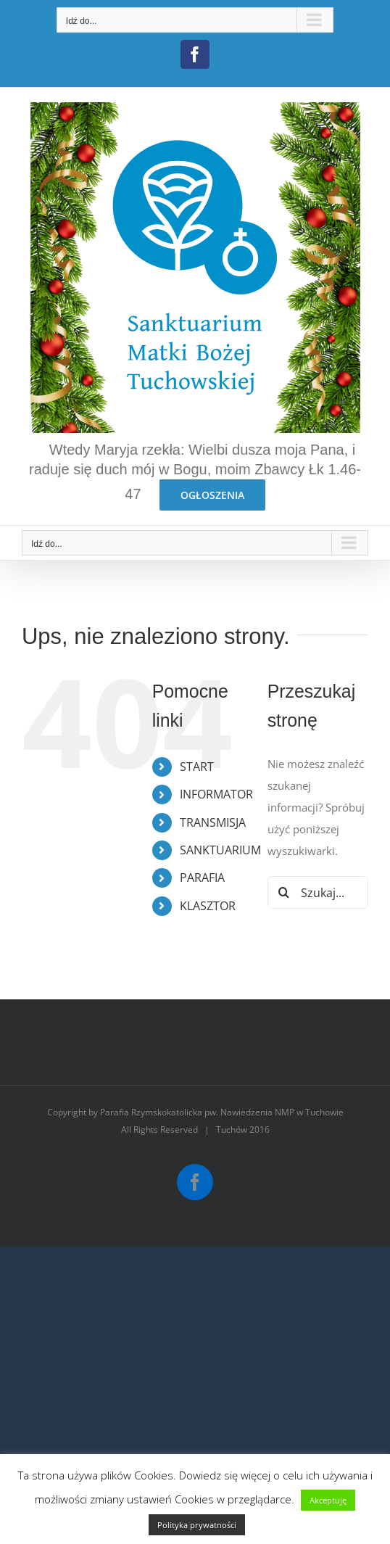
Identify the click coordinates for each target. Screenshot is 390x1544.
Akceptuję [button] (328, 1500)
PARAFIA (202, 877)
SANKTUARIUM (220, 850)
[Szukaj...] (317, 892)
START (197, 767)
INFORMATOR (216, 794)
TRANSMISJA (213, 822)
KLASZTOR (208, 906)
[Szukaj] (283, 892)
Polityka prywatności (196, 1524)
